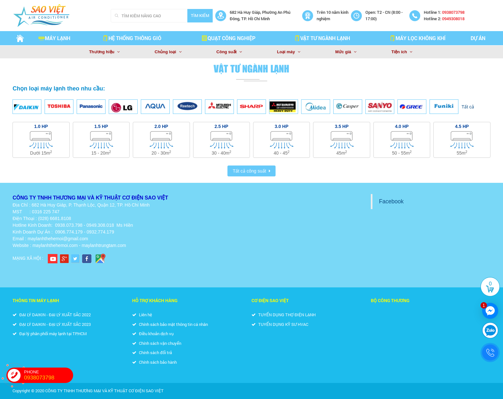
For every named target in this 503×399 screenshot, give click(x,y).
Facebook (391, 201)
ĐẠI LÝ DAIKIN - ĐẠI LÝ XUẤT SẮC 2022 (52, 315)
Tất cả (468, 106)
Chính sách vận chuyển (156, 343)
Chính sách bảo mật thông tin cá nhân (170, 324)
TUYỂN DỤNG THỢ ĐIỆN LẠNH (284, 315)
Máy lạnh (54, 38)
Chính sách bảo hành (154, 362)
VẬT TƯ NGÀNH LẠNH (322, 38)
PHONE (48, 375)
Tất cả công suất (249, 171)
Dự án (478, 38)
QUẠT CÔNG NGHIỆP (228, 38)
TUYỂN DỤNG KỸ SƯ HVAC (280, 324)
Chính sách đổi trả (152, 352)
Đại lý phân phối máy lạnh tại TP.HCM (50, 333)
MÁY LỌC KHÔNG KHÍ (417, 38)
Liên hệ (142, 315)
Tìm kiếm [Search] (200, 15)
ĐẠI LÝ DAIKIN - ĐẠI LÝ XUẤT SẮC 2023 (52, 324)
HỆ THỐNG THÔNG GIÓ (131, 38)
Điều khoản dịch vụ (153, 333)
